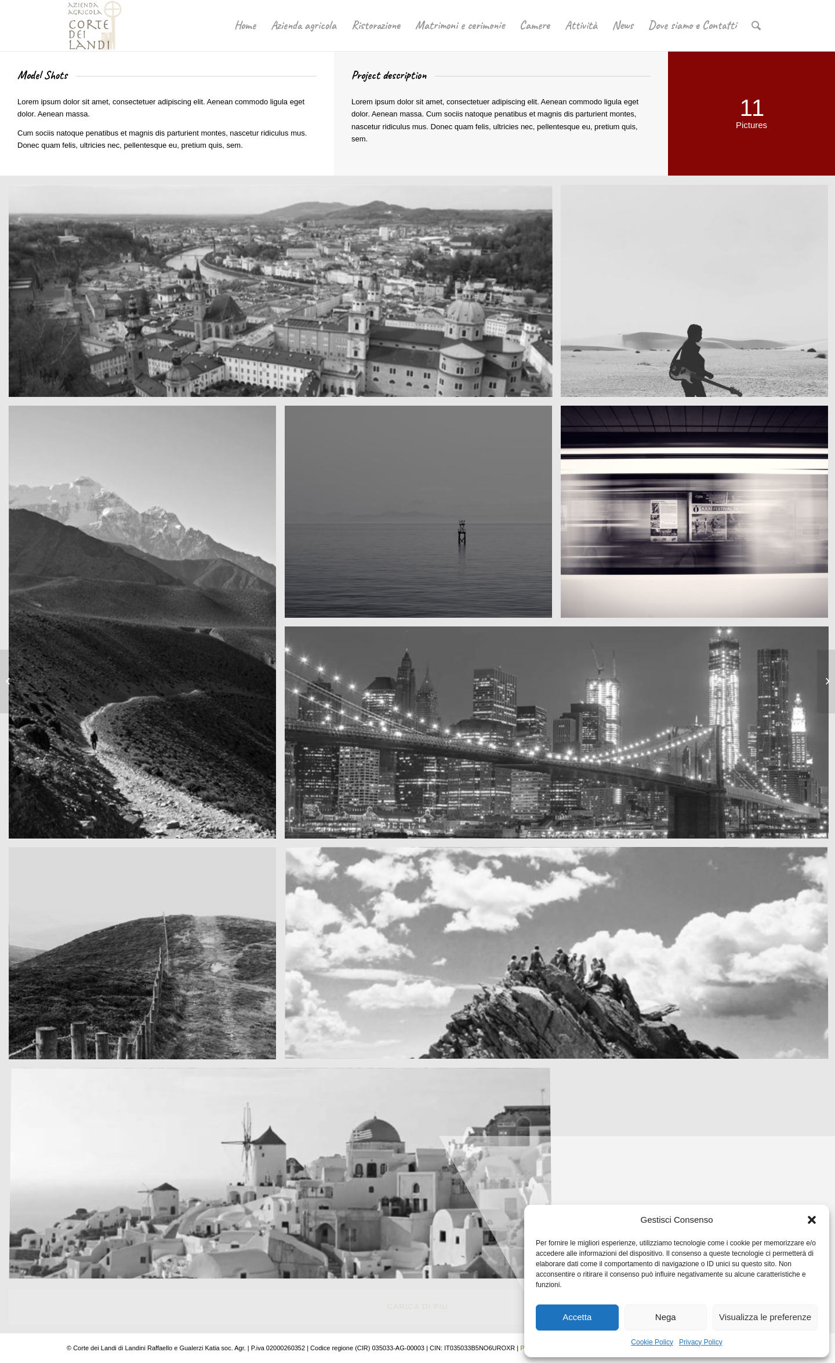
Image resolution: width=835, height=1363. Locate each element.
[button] (812, 1220)
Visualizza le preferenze (765, 1317)
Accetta (576, 1317)
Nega (665, 1317)
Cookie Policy (652, 1342)
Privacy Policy (701, 1342)
